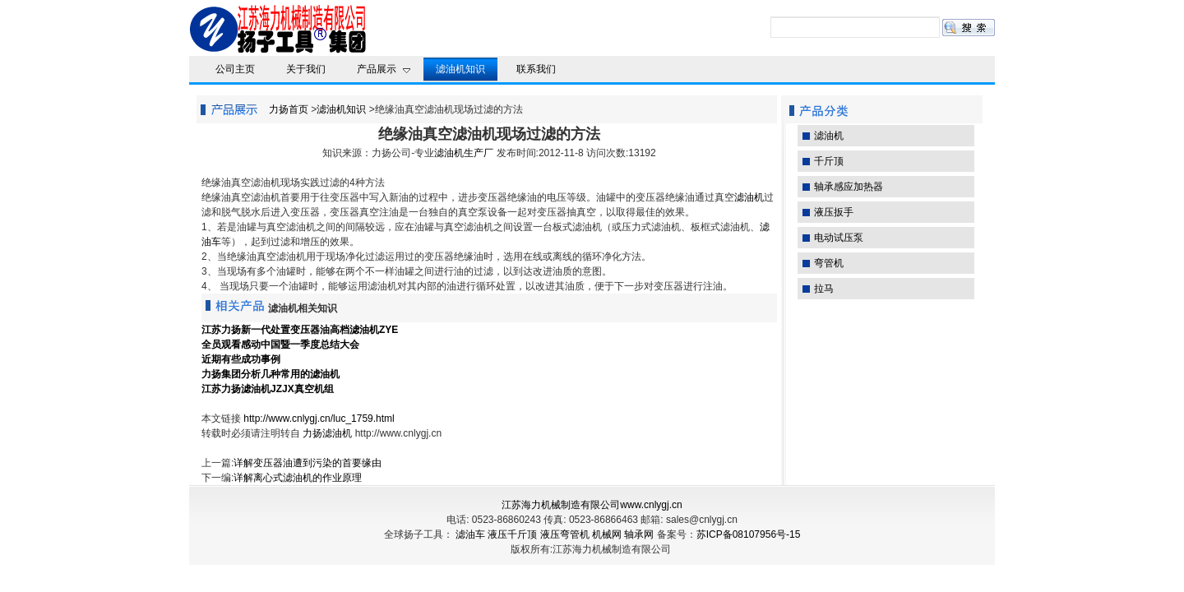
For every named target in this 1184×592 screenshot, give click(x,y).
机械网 (607, 534)
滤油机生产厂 (463, 153)
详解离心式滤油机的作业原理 (298, 477)
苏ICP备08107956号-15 (748, 534)
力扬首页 (288, 109)
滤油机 (749, 197)
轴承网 (639, 534)
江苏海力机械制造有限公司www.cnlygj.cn (592, 505)
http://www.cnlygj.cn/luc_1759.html (318, 418)
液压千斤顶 (512, 534)
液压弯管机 (565, 534)
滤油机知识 (341, 109)
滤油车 (470, 534)
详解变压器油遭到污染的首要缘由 (308, 463)
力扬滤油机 (327, 433)
